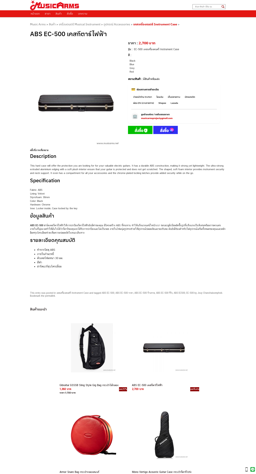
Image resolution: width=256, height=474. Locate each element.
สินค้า (59, 13)
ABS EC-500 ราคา (124, 293)
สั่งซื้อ (70, 13)
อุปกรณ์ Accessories (117, 24)
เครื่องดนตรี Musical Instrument (79, 24)
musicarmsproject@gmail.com (157, 118)
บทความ (82, 13)
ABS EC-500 (108, 293)
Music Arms (38, 24)
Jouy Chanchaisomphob (210, 293)
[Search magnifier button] (223, 6)
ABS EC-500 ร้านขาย (144, 293)
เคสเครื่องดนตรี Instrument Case (155, 24)
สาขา (47, 13)
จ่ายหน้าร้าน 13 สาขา (142, 97)
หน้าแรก (35, 13)
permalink (50, 296)
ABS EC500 (179, 293)
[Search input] (207, 6)
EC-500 (190, 293)
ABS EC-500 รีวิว (164, 293)
